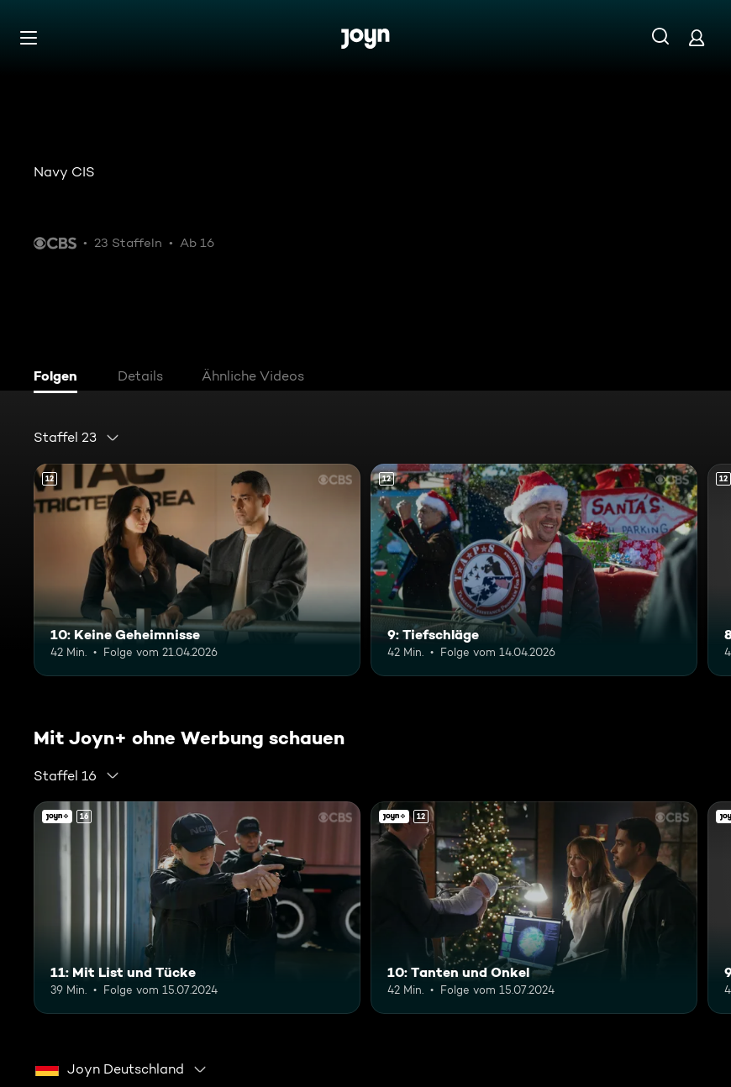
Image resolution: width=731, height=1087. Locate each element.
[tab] (59, 378)
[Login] (696, 37)
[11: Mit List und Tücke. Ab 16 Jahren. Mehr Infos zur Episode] (197, 907)
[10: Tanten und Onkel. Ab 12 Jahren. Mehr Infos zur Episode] (534, 907)
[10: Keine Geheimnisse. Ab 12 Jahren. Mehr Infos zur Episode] (197, 570)
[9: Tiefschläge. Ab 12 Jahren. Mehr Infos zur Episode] (534, 570)
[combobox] (77, 437)
